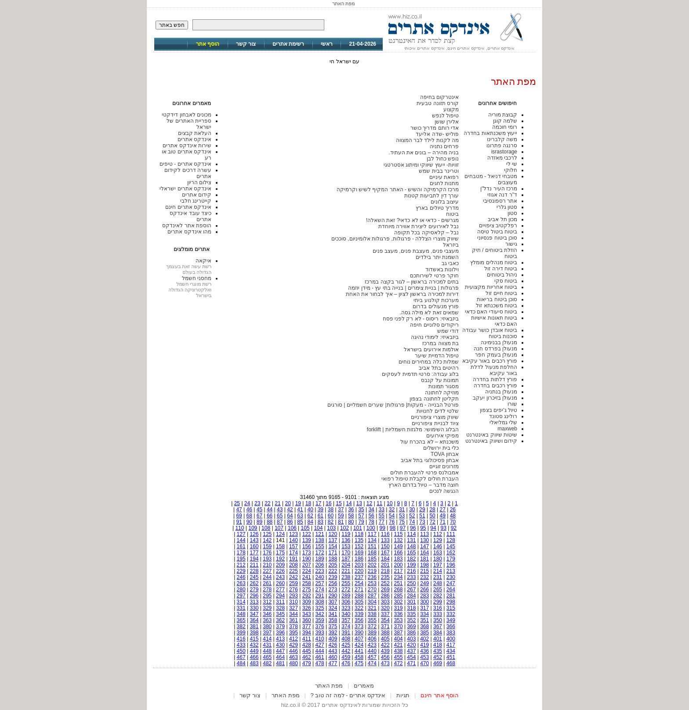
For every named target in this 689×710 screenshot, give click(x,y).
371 (385, 626)
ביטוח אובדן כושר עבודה (489, 330)
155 (319, 546)
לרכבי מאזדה (502, 158)
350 (437, 620)
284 (411, 596)
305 (359, 602)
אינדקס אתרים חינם (188, 207)
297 (241, 596)
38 (331, 509)
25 (237, 503)
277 (280, 589)
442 (345, 651)
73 (422, 522)
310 (293, 602)
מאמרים (364, 685)
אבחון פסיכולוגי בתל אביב (430, 460)
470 (424, 663)
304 (372, 602)
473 (385, 663)
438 (398, 651)
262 (254, 583)
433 (241, 645)
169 (359, 553)
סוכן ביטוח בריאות (497, 299)
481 (280, 663)
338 (372, 614)
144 (241, 540)
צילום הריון (199, 182)
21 (277, 503)
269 (385, 589)
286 (385, 596)
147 (424, 546)
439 (385, 651)
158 (280, 546)
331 (241, 608)
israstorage (504, 152)
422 (385, 645)
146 (437, 546)
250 (411, 583)
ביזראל (451, 245)
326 (306, 608)
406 (372, 639)
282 (437, 596)
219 (372, 571)
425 (345, 645)
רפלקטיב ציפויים (498, 225)
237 (359, 577)
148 (411, 546)
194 (254, 559)
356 (359, 620)
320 (385, 608)
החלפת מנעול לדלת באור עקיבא (494, 370)
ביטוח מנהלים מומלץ (493, 262)
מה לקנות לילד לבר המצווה (427, 140)
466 (254, 657)
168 (372, 553)
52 (412, 516)
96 (413, 528)
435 (437, 651)
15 (338, 503)
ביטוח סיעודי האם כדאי (491, 312)
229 (241, 571)
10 (389, 503)
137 (332, 540)
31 (402, 509)
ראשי (327, 44)
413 (280, 639)
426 (332, 645)
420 (411, 645)
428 (306, 645)
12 (369, 503)
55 (381, 516)
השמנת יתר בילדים (437, 257)
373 (359, 626)
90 (249, 522)
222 (332, 571)
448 (267, 651)
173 (306, 553)
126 (254, 534)
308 (319, 602)
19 (298, 503)
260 (280, 583)
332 (450, 614)
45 (259, 509)
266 (424, 589)
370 (398, 626)
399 (241, 633)
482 (267, 663)
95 (423, 528)
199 (411, 565)
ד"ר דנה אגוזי (502, 195)
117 (372, 534)
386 (411, 633)
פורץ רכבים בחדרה (495, 385)
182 (411, 559)
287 (372, 596)
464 (280, 657)
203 (359, 565)
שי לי (511, 164)
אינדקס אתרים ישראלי (185, 189)
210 (267, 565)
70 (453, 522)
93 (443, 528)
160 (254, 546)
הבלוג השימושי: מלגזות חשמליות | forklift (413, 429)
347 (254, 614)
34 (371, 509)
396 (280, 633)
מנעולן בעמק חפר (496, 355)
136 (345, 540)
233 (411, 577)
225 (293, 571)
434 (450, 651)
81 (341, 522)
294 (280, 596)
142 (267, 540)
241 (306, 577)
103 (331, 528)
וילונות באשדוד (442, 269)
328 (280, 608)
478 (319, 663)
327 (293, 608)
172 (319, 553)
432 (254, 645)
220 (359, 571)
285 (398, 596)
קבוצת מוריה (502, 115)
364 (254, 620)
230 (450, 577)
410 (319, 639)
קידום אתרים (196, 195)
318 (411, 608)
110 (239, 528)
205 (332, 565)
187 (345, 559)
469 (437, 663)
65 (280, 516)
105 (305, 528)
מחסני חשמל (196, 278)
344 (293, 614)
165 (411, 553)
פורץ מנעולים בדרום (436, 306)
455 (398, 657)
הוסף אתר (207, 44)
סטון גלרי (507, 207)
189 (319, 559)
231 (437, 577)
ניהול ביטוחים (502, 275)
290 (332, 596)
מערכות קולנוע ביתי (436, 300)
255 (345, 583)
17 (318, 503)
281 (450, 596)
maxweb (507, 429)
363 (267, 620)
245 (254, 577)
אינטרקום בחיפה (439, 97)
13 (359, 503)
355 (372, 620)
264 (450, 589)
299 (437, 602)
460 (332, 657)
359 (319, 620)
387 (398, 633)
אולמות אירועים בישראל (431, 349)
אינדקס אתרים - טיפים (185, 164)
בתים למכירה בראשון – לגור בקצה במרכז (412, 282)
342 (319, 614)
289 (345, 596)
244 (267, 577)
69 (239, 516)
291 (319, 596)
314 (241, 602)
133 (385, 540)
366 (450, 626)
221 (345, 571)
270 (372, 589)
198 (424, 565)
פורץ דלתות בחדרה (495, 379)
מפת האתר (329, 685)
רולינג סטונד (503, 416)
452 (437, 657)
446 (293, 651)
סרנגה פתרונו (501, 145)
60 (331, 516)
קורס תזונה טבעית (438, 103)
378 (293, 626)
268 (398, 589)
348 (241, 614)
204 (345, 565)
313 (254, 602)
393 (319, 633)
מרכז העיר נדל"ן (498, 189)
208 (293, 565)
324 (332, 608)
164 (424, 553)
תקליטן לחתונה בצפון (434, 399)
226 (280, 571)
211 (254, 565)
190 (306, 559)
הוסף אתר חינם (440, 695)
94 (433, 528)
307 (332, 602)
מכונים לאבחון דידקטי (186, 115)
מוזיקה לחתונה (442, 393)
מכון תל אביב (502, 219)
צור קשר (246, 44)
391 (345, 633)
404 (398, 639)
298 (450, 602)
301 (411, 602)
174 (293, 553)
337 (385, 614)
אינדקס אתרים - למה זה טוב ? (348, 695)
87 (280, 522)
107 (279, 528)
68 (249, 516)
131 (411, 540)
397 (267, 633)
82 (331, 522)
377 (306, 626)
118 (359, 534)
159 (267, 546)
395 (293, 633)
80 (351, 522)
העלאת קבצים (194, 133)
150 (385, 546)
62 (310, 516)
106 (292, 528)
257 (319, 583)
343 (306, 614)
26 (453, 509)
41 (300, 509)
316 (437, 608)
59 (341, 516)
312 (267, 602)
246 (241, 577)
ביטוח (452, 214)
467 (241, 657)
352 (411, 620)
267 (411, 589)
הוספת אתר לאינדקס (186, 225)
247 (450, 583)
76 (392, 522)
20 (287, 503)
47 (239, 509)
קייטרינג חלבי (195, 201)
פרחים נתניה (444, 146)
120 (332, 534)
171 (332, 553)
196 (450, 565)
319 (398, 608)
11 (379, 503)
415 (254, 639)
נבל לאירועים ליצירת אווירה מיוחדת (418, 226)
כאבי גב (450, 263)
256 (332, 583)
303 (385, 602)
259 (293, 583)
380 (267, 626)
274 (319, 589)
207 (306, 565)
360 (306, 620)
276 (293, 589)
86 (290, 522)
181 (424, 559)
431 (267, 645)
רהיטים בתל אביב (439, 368)
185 (372, 559)
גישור (511, 244)
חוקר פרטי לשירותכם (434, 276)
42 (290, 509)
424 (359, 645)
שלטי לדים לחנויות (438, 411)
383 (450, 633)
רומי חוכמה (504, 127)
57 (361, 516)
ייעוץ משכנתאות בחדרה (490, 133)
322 (359, 608)
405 (385, 639)
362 (280, 620)
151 (372, 546)
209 (280, 565)
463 (293, 657)
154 (332, 546)
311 (280, 602)
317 (424, 608)
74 (412, 522)
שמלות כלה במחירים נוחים (429, 362)
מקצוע (451, 109)
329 (267, 608)
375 (332, 626)
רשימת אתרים (288, 44)
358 (332, 620)
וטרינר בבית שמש (439, 171)
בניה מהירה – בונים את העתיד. (423, 152)
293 (293, 596)
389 (372, 633)
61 (320, 516)
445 (306, 651)
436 (424, 651)
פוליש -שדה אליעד (437, 134)
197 (437, 565)
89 (259, 522)
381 (254, 626)
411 (306, 639)
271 (359, 589)
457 (372, 657)
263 (241, 583)
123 (293, 534)
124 (280, 534)
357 (345, 620)
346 (267, 614)
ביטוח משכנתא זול (496, 305)
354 (385, 620)
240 (319, 577)
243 (280, 577)
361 (293, 620)
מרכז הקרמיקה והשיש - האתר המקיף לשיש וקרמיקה (398, 189)
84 (310, 522)
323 (345, 608)
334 (424, 614)
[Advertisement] (344, 677)
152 (359, 546)
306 (345, 602)
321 (372, 608)
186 (359, 559)
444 (319, 651)
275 (306, 589)
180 (437, 559)
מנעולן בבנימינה (499, 342)
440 (372, 651)
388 (385, 633)
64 (290, 516)
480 (293, 663)
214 (437, 571)
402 (424, 639)
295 (267, 596)
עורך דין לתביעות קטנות (431, 196)
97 (403, 528)
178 (241, 553)
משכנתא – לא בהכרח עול (429, 442)
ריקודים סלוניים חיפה (434, 325)
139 (306, 540)
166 (398, 553)
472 (398, 663)
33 (381, 509)
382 (241, 626)
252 (385, 583)
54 (392, 516)
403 (411, 639)
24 (247, 503)
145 (450, 546)
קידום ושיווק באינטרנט (491, 441)
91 (239, 522)
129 (437, 540)
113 (424, 534)
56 (371, 516)
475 (359, 663)
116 (385, 534)
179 (450, 559)
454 (411, 657)
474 (372, 663)
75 (402, 522)
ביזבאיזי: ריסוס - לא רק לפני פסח (421, 319)
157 (293, 546)
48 (453, 516)
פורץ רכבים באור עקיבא (489, 361)
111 (450, 534)
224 (306, 571)
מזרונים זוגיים (444, 466)
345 (280, 614)
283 (424, 596)
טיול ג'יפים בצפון (498, 410)
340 (345, 614)
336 (398, 614)
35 (361, 509)
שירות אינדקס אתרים (187, 145)
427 (319, 645)
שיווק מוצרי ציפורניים (435, 417)
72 (432, 522)
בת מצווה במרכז (440, 343)
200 (398, 565)
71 (443, 522)
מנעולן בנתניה (501, 392)
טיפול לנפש (445, 116)
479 (306, 663)
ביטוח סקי (505, 281)
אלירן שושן (447, 122)
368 (424, 626)
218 (385, 571)
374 (345, 626)
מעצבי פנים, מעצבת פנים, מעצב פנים (416, 251)
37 (341, 509)
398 (254, 633)
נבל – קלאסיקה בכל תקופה (426, 232)
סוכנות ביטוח (503, 336)
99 (382, 528)
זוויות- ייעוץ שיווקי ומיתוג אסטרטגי (421, 165)
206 (319, 565)
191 (293, 559)
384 (437, 633)
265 (437, 589)
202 (372, 565)
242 (293, 577)
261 (267, 583)
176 (267, 553)
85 (300, 522)
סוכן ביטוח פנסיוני (497, 238)
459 (345, 657)
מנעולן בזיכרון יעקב (495, 398)
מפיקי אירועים (442, 436)
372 (372, 626)
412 (293, 639)
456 (385, 657)
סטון (512, 213)
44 (269, 509)
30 (412, 509)
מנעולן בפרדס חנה (495, 349)
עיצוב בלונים (445, 202)
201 (385, 565)
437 (411, 651)
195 (241, 559)
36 (351, 509)
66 (269, 516)
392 (332, 633)
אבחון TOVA (445, 454)
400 (450, 639)
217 (398, 571)
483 (254, 663)
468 (450, 663)
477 (332, 663)
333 (437, 614)
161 (241, 546)
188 (332, 559)
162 (450, 553)
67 (259, 516)
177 (254, 553)
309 (306, 602)
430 (280, 645)
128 (450, 540)
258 (306, 583)
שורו (512, 404)
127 (241, 534)
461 (319, 657)
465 (267, 657)
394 (306, 633)
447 (280, 651)
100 (370, 528)
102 (344, 528)
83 (320, 522)
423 (372, 645)
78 (371, 522)
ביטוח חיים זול (501, 293)
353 (398, 620)
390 (359, 633)
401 (437, 639)
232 (424, 577)
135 (359, 540)
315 (450, 608)
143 (254, 540)
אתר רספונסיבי (500, 201)
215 (424, 571)
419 (424, 645)
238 (345, 577)
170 (345, 553)
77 (381, 522)
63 (300, 516)
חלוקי (510, 170)
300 (424, 602)
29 (422, 509)
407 (359, 639)
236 (372, 577)
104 (318, 528)
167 (385, 553)
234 (398, 577)
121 (319, 534)
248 (437, 583)
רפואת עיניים (444, 177)
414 (267, 639)
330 (254, 608)
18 (308, 503)
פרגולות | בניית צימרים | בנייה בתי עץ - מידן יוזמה (403, 288)
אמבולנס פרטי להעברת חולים (424, 473)
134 (372, 540)
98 (392, 528)
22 (267, 503)
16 (328, 503)
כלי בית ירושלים (441, 448)
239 (332, 577)
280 (241, 589)
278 (267, 589)
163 (437, 553)
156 (306, 546)
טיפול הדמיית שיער (437, 356)
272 (345, 589)
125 (267, 534)
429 (293, 645)
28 (432, 509)
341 (332, 614)
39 (320, 509)
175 (280, 553)
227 (267, 571)
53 (402, 516)
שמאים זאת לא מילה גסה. (429, 312)
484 (241, 663)
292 (306, 596)
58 (351, 516)
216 (411, 571)
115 (398, 534)
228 (254, 571)
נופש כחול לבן (443, 159)
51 (422, 516)
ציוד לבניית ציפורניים (435, 423)
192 (280, 559)
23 (257, 503)
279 (254, 589)
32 (392, 509)
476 (345, 663)
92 (454, 528)
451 (450, 657)
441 (359, 651)
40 (310, 509)
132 (398, 540)
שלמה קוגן (505, 121)
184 (385, 559)
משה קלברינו (502, 139)
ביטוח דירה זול (500, 269)
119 (345, 534)
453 (424, 657)
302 (398, 602)
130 (424, 540)
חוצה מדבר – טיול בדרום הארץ (423, 485)
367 (437, 626)
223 (319, 571)
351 (424, 620)
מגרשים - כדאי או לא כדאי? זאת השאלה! (412, 220)
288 (359, 596)
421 (398, 645)
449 (254, 651)
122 (306, 534)
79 (361, 522)
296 (254, 596)
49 (443, 516)
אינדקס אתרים (194, 139)
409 (332, 639)
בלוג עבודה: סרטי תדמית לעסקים (420, 374)
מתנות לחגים (444, 183)
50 (432, 516)
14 (349, 503)
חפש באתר (172, 25)
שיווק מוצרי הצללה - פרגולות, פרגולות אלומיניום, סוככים (395, 239)
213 (450, 571)
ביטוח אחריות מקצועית (491, 287)
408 (345, 639)
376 (319, 626)
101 (357, 528)
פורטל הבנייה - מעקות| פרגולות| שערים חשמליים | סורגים (393, 405)
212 (241, 565)
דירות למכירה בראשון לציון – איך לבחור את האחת (402, 294)
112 (437, 534)
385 (424, 633)
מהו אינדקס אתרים (189, 232)
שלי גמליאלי (503, 422)
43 (280, 509)
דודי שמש (448, 331)
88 (269, 522)
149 (398, 546)
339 (359, 614)
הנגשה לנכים (444, 491)
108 (265, 528)
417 (450, 645)
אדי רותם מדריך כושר (434, 128)
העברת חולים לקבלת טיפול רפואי (420, 479)
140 (293, 540)
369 (411, 626)
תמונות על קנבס (440, 380)
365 (241, 620)
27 (443, 509)
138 (319, 540)
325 (319, 608)
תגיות (403, 695)
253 (372, 583)
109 (252, 528)
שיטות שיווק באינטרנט (491, 435)
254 (359, 583)
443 (332, 651)
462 (306, 657)
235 (385, 577)
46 (249, 509)
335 (411, 614)
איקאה (203, 261)
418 (437, 645)
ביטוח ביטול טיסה (497, 232)
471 (411, 663)
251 (398, 583)
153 (345, 546)
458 (359, 657)
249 (424, 583)
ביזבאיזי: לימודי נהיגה (435, 337)
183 (398, 559)
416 (241, 639)
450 (241, 651)
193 (267, 559)
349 (450, 620)
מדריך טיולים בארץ (437, 208)
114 (411, 534)
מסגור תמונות (443, 386)
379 (280, 626)
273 (332, 589)
